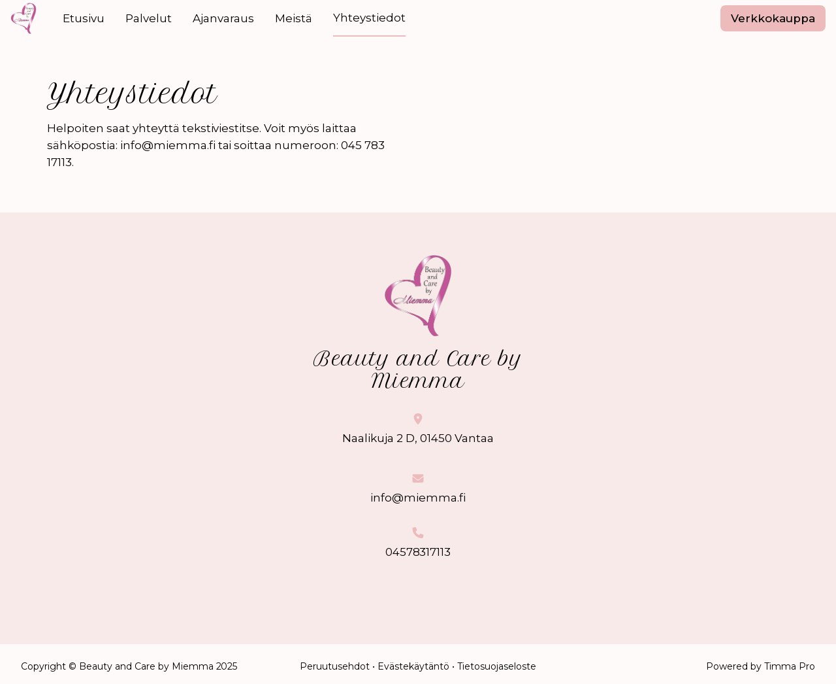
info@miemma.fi (418, 497)
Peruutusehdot (335, 666)
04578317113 (418, 551)
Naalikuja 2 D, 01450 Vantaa (418, 438)
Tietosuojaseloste (496, 666)
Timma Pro (789, 666)
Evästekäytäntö (413, 666)
